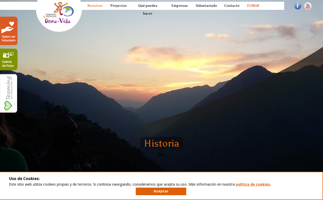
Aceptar (161, 191)
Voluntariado (205, 6)
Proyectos (117, 6)
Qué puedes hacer (147, 10)
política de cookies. (253, 184)
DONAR (252, 6)
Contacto (231, 6)
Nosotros (94, 6)
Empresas (178, 6)
